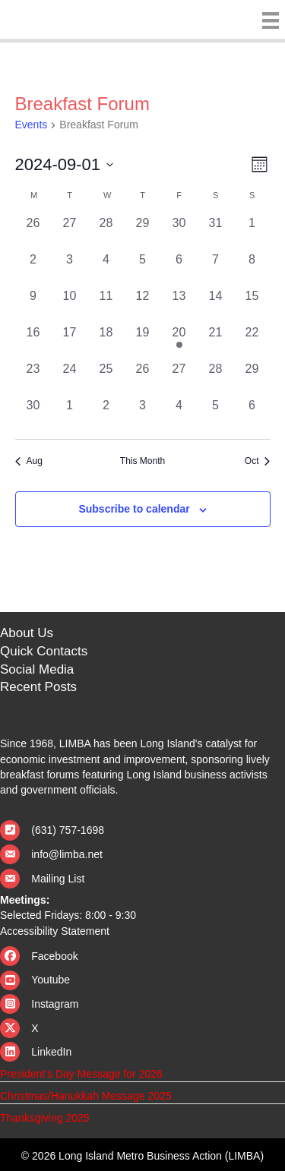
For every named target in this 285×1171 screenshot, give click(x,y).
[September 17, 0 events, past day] (70, 342)
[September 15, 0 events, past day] (252, 305)
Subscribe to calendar (133, 509)
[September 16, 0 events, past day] (33, 342)
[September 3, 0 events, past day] (70, 269)
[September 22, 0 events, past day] (252, 342)
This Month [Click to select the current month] (142, 461)
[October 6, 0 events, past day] (252, 414)
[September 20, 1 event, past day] (179, 342)
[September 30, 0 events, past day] (33, 414)
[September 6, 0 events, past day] (179, 269)
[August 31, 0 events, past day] (216, 232)
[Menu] (267, 20)
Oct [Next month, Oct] (258, 461)
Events (31, 124)
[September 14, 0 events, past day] (216, 305)
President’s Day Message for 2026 (81, 1074)
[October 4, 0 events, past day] (179, 414)
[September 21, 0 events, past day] (216, 342)
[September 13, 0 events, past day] (179, 305)
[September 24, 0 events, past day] (70, 378)
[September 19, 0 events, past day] (143, 342)
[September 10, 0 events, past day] (70, 305)
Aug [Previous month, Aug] (29, 461)
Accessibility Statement (54, 931)
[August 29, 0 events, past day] (143, 232)
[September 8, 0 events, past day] (252, 269)
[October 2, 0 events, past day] (106, 414)
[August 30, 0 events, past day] (179, 232)
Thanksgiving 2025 (45, 1118)
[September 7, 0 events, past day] (216, 269)
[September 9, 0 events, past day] (33, 305)
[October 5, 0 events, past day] (216, 414)
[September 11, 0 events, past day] (106, 305)
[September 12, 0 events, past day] (143, 305)
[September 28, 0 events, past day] (216, 378)
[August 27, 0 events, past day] (70, 232)
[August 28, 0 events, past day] (106, 232)
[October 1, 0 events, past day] (70, 414)
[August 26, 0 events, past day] (33, 232)
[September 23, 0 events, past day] (33, 378)
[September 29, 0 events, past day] (252, 378)
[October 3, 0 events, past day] (143, 414)
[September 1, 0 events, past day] (252, 232)
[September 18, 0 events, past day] (106, 342)
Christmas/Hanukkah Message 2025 (86, 1096)
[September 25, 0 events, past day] (106, 378)
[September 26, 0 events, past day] (143, 378)
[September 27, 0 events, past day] (179, 378)
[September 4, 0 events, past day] (106, 269)
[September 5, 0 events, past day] (143, 269)
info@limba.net (67, 854)
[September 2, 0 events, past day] (33, 269)
